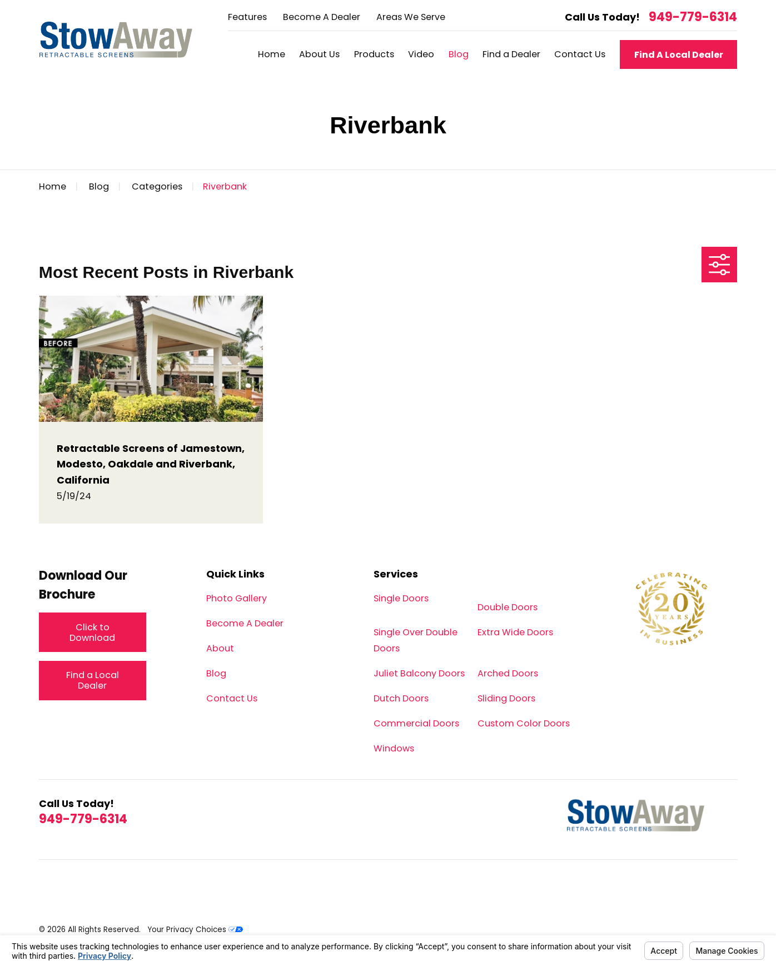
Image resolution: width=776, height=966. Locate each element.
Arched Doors (507, 673)
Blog (216, 673)
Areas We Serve (410, 17)
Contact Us (231, 698)
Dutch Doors (401, 698)
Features (247, 17)
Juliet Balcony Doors (419, 673)
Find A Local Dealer (678, 54)
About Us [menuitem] (319, 54)
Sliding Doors (506, 698)
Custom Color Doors (523, 723)
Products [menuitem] (374, 54)
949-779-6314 (693, 17)
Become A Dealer (321, 17)
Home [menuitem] (271, 54)
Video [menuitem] (421, 54)
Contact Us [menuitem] (579, 54)
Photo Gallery (236, 598)
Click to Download (92, 633)
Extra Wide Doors (515, 632)
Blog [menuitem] (459, 54)
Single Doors (401, 598)
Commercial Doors (416, 723)
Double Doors (507, 607)
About (220, 648)
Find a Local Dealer (92, 680)
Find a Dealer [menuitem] (511, 54)
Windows (394, 748)
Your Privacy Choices (195, 929)
